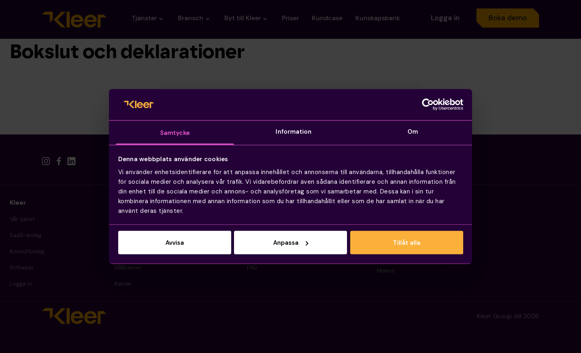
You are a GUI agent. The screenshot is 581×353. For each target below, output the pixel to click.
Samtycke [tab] (175, 132)
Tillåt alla (406, 243)
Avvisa (174, 243)
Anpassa (290, 243)
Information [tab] (293, 131)
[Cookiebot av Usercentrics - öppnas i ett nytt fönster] (428, 105)
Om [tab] (413, 131)
